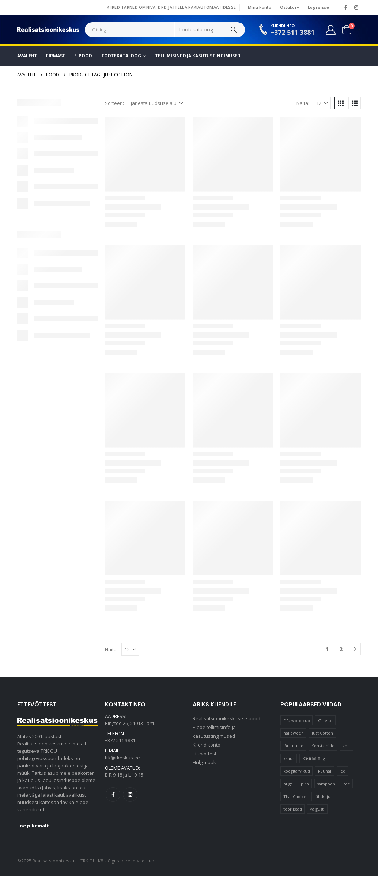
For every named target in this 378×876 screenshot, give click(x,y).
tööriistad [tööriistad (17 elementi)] (292, 809)
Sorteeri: (114, 103)
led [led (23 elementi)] (342, 771)
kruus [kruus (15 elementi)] (288, 758)
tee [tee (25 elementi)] (347, 783)
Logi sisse (318, 7)
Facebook (113, 794)
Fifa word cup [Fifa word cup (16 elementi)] (296, 720)
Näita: (302, 103)
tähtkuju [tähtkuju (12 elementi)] (322, 796)
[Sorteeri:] (157, 103)
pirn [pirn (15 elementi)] (305, 783)
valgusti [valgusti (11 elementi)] (317, 809)
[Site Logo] (48, 29)
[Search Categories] (198, 29)
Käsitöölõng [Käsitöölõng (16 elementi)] (313, 758)
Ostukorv (289, 7)
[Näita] (322, 103)
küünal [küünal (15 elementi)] (324, 771)
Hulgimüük (204, 762)
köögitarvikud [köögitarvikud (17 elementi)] (296, 771)
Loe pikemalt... (35, 825)
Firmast (55, 56)
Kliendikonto (206, 744)
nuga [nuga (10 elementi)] (288, 783)
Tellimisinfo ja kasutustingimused (198, 56)
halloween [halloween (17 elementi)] (293, 733)
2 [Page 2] (341, 649)
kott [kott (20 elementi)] (346, 745)
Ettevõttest (204, 753)
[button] (340, 103)
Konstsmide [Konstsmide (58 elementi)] (322, 745)
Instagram (130, 794)
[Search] (233, 29)
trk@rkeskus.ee (122, 757)
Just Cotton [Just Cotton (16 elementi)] (322, 733)
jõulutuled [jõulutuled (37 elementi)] (293, 745)
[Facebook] (346, 7)
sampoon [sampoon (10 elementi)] (326, 783)
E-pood (83, 56)
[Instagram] (356, 7)
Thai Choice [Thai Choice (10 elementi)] (294, 796)
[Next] (355, 649)
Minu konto (259, 7)
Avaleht (27, 56)
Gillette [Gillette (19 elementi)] (325, 720)
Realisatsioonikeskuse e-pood (226, 718)
